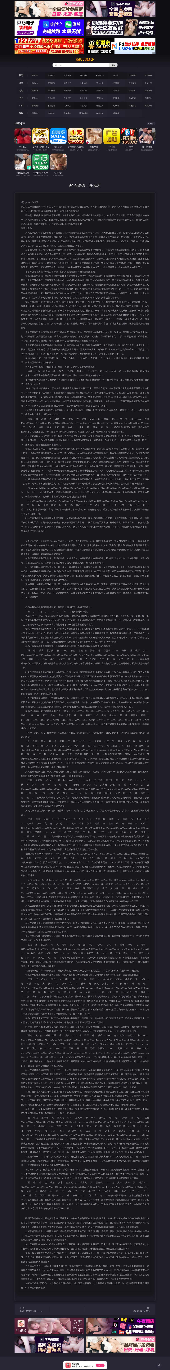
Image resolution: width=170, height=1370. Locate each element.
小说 (21, 105)
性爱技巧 (148, 105)
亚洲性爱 (35, 90)
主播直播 (132, 83)
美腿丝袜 (99, 98)
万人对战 (67, 75)
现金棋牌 (132, 75)
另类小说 (116, 105)
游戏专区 (83, 75)
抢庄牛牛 (148, 75)
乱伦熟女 (132, 90)
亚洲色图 (51, 98)
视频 (21, 82)
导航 (21, 113)
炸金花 (116, 75)
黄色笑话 (132, 105)
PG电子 (35, 75)
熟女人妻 (99, 83)
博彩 (21, 75)
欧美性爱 (83, 90)
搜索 (113, 65)
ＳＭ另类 (148, 83)
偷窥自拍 (35, 98)
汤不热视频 (83, 113)
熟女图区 (132, 98)
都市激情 (35, 105)
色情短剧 (116, 113)
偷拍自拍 (51, 90)
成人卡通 (67, 90)
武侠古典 (83, 105)
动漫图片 (83, 98)
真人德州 (51, 75)
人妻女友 (67, 105)
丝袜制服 (116, 83)
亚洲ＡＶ (35, 83)
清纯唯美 (116, 98)
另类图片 (148, 98)
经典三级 (116, 90)
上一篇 (34, 1310)
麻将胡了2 (100, 75)
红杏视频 (99, 113)
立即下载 (100, 1365)
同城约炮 (35, 113)
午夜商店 (51, 113)
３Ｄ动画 (83, 83)
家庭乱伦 (51, 105)
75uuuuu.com (85, 59)
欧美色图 (67, 98)
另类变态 (148, 90)
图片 (21, 98)
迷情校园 (99, 105)
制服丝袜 (99, 90)
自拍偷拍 (51, 83)
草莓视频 (67, 113)
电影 (21, 90)
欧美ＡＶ (67, 83)
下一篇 (136, 1310)
